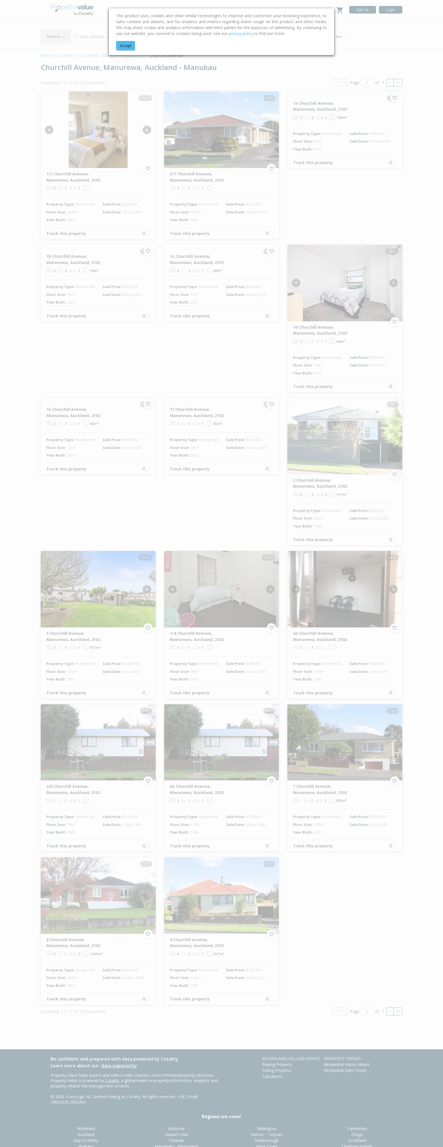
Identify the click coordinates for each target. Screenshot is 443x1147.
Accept (125, 45)
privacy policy (241, 33)
